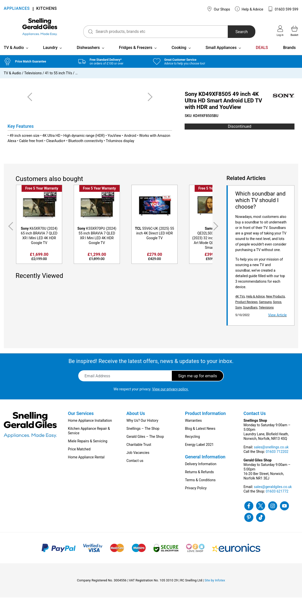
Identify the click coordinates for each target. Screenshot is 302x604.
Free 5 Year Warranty (41, 195)
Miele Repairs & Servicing (87, 448)
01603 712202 (277, 458)
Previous (10, 232)
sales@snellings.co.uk (271, 454)
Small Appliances (221, 54)
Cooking (179, 54)
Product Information (205, 419)
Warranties (193, 427)
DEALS (262, 54)
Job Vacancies (137, 459)
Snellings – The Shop (142, 435)
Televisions (33, 80)
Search (236, 31)
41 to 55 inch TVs (58, 80)
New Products (275, 303)
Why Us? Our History (142, 427)
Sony (238, 314)
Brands (289, 54)
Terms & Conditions (200, 487)
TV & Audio (14, 54)
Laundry (50, 54)
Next (216, 232)
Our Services (81, 419)
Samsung (265, 308)
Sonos (277, 308)
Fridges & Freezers (135, 54)
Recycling (192, 443)
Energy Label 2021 (199, 451)
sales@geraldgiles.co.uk (273, 493)
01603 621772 (277, 498)
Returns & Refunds (199, 478)
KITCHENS (46, 9)
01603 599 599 (283, 8)
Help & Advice (249, 8)
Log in (280, 30)
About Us (135, 419)
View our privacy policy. (170, 396)
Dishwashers (88, 54)
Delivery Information (200, 470)
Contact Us (255, 419)
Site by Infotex (214, 587)
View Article (277, 322)
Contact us (134, 467)
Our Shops (218, 8)
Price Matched (79, 456)
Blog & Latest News (200, 435)
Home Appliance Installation (90, 427)
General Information (205, 463)
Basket (294, 30)
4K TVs (240, 303)
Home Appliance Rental (86, 464)
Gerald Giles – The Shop (145, 443)
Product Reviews (246, 308)
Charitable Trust (138, 451)
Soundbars (250, 314)
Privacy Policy (195, 495)
